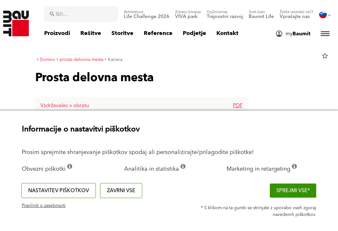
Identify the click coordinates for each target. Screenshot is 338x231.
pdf (238, 105)
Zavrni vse (121, 190)
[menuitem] (146, 14)
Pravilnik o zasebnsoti (44, 206)
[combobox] (81, 14)
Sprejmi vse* (293, 190)
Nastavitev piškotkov (58, 190)
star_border (325, 56)
